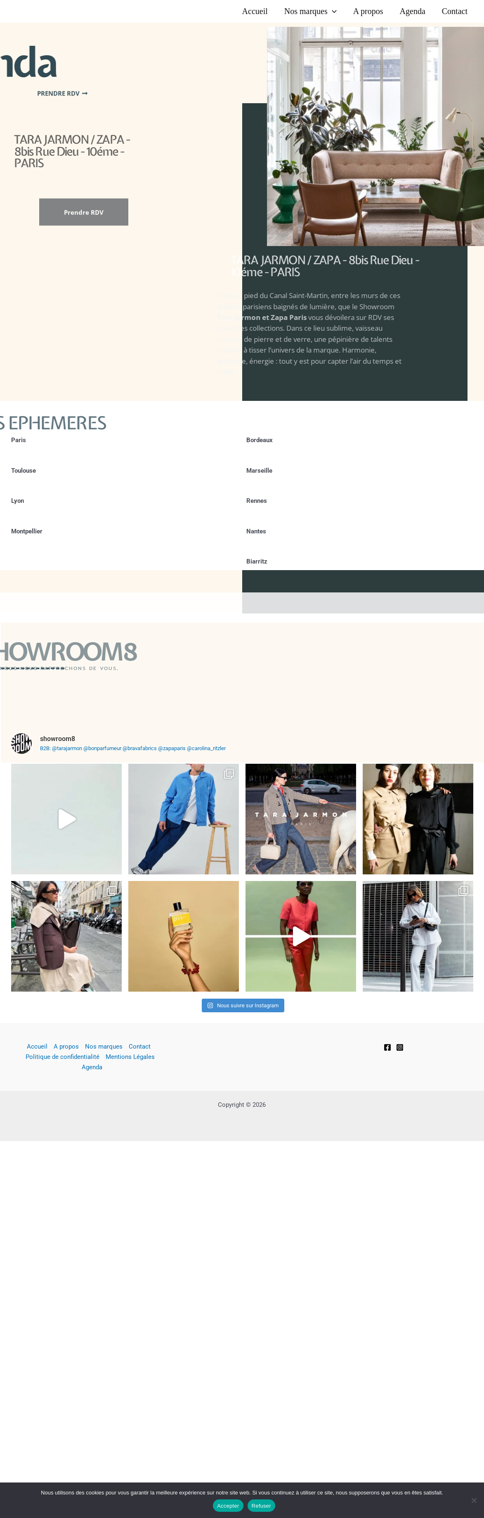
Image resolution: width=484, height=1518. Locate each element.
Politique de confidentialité (62, 1137)
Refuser (261, 1506)
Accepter (228, 1506)
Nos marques (310, 11)
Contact (454, 11)
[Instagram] (400, 1128)
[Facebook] (387, 1128)
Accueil (255, 11)
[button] (332, 11)
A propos (368, 11)
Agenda (412, 11)
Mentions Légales (130, 1137)
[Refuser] (474, 1500)
